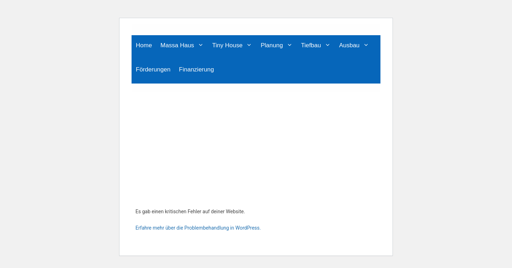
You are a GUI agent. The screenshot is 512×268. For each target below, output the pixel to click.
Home (144, 45)
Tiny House (234, 45)
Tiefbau (318, 45)
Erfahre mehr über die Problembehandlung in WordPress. (198, 228)
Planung (279, 45)
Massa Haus (184, 45)
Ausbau (356, 45)
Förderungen (153, 69)
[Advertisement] (256, 145)
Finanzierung (196, 69)
